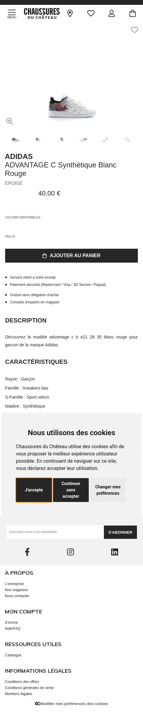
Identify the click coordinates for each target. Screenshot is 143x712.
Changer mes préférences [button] (107, 490)
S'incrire (11, 622)
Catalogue (13, 655)
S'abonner (120, 532)
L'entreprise (14, 584)
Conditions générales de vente (29, 688)
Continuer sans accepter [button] (71, 490)
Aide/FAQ (12, 628)
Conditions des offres (22, 682)
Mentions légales (18, 694)
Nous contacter (17, 596)
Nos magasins (16, 590)
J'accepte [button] (34, 489)
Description (26, 320)
